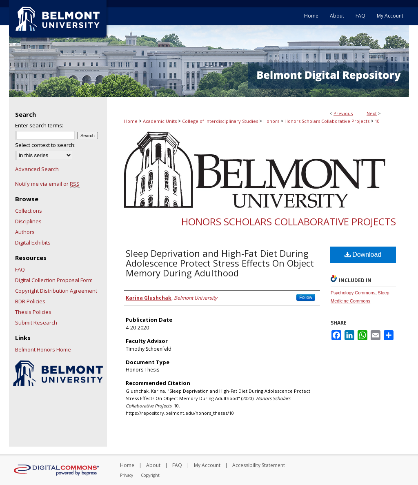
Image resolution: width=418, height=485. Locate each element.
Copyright (150, 475)
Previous (343, 113)
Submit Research (36, 322)
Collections (28, 210)
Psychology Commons (353, 292)
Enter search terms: (39, 125)
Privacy (126, 475)
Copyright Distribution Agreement (56, 290)
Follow (305, 297)
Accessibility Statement (258, 465)
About (153, 465)
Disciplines (28, 221)
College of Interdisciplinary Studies (220, 121)
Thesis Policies (33, 312)
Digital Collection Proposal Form (54, 280)
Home (131, 121)
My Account (207, 465)
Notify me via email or (47, 183)
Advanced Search (37, 169)
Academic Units (160, 121)
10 (377, 121)
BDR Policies (30, 301)
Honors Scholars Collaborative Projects (327, 121)
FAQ (20, 269)
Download (363, 254)
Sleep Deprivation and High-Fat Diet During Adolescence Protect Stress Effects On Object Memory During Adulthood (220, 263)
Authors (25, 232)
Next (372, 113)
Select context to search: (45, 145)
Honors (271, 121)
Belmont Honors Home (43, 349)
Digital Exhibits (33, 242)
